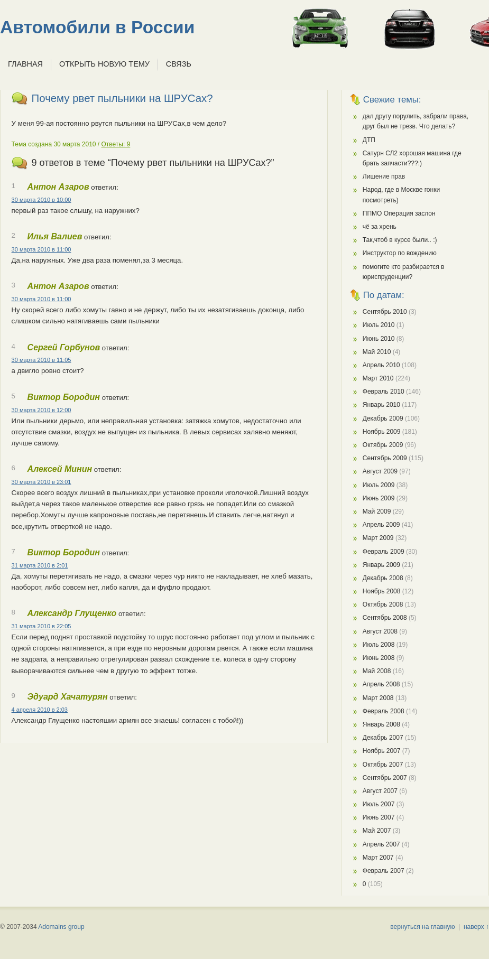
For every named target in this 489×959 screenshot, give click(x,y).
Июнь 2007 (379, 817)
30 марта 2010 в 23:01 (41, 482)
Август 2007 (380, 791)
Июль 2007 (379, 804)
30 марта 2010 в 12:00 (41, 410)
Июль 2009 (379, 485)
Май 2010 (377, 352)
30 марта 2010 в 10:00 (41, 200)
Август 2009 (380, 471)
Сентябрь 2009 (385, 458)
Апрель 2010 (381, 365)
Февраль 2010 (383, 391)
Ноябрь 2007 (382, 751)
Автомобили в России (97, 27)
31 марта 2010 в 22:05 (41, 626)
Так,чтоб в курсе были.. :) (400, 240)
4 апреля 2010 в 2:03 (40, 709)
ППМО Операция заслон (399, 213)
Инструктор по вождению (400, 253)
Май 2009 (377, 511)
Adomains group (61, 926)
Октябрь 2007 (383, 764)
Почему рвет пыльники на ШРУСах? (122, 98)
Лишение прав (384, 176)
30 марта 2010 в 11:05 (41, 360)
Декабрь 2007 (383, 737)
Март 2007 (378, 857)
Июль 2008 (379, 644)
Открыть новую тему (104, 64)
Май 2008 (377, 671)
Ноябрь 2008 (382, 591)
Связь (178, 64)
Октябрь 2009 (383, 445)
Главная (25, 64)
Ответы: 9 (116, 144)
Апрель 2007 (381, 844)
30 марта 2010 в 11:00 (41, 249)
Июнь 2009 (379, 498)
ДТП (369, 140)
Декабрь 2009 (383, 418)
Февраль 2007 (383, 870)
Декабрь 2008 (383, 578)
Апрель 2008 (381, 684)
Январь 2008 (381, 724)
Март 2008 (378, 698)
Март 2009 (378, 538)
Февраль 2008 (383, 711)
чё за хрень (379, 226)
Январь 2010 (381, 404)
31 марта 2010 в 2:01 (40, 565)
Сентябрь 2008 (385, 617)
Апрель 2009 (381, 524)
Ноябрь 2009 (382, 431)
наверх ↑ (476, 926)
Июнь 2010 (379, 338)
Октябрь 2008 (383, 604)
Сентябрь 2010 (385, 311)
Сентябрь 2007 (385, 777)
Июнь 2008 (379, 658)
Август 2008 (380, 631)
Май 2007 (377, 830)
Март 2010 (378, 378)
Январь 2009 (381, 565)
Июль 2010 (379, 325)
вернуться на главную (422, 926)
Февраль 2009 (383, 551)
